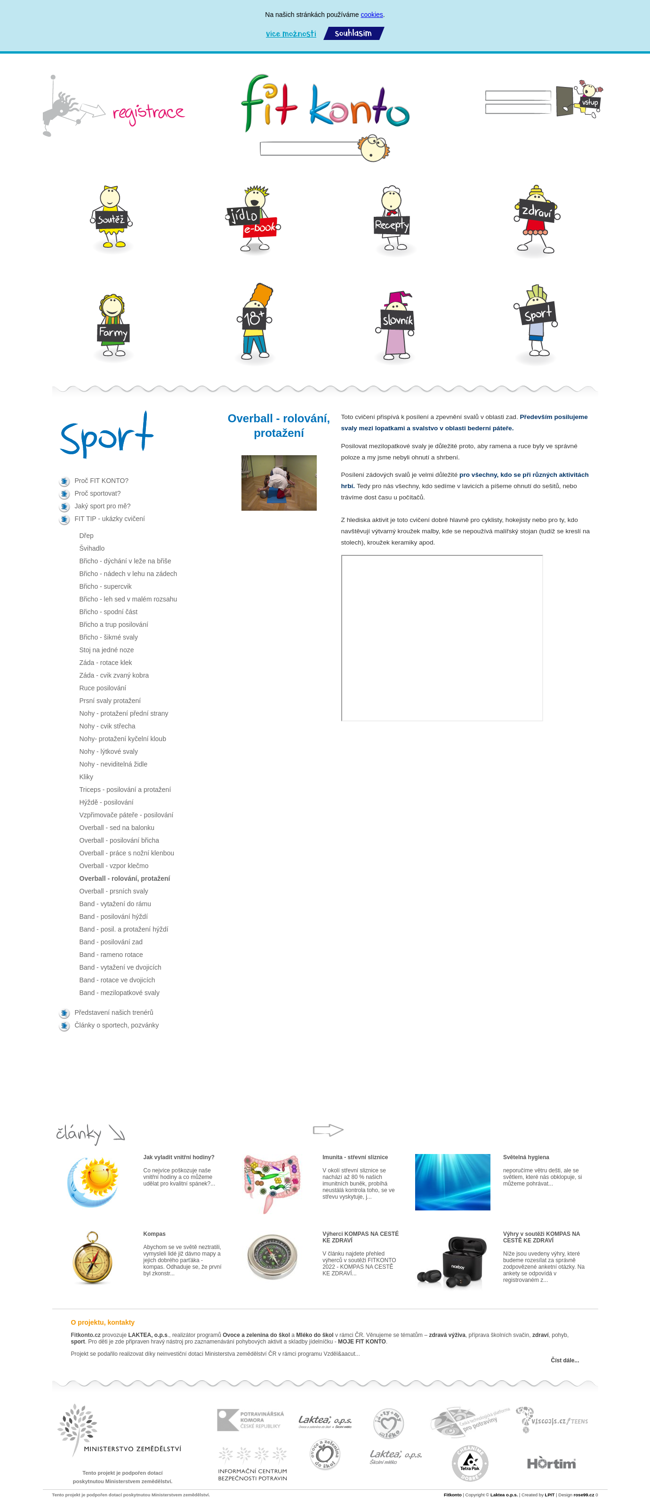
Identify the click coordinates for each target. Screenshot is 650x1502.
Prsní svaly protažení (110, 700)
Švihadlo (92, 548)
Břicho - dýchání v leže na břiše (125, 561)
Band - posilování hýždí (114, 916)
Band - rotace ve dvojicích (117, 980)
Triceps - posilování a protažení (125, 789)
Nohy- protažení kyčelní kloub (123, 739)
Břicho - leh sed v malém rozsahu (128, 599)
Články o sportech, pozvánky (117, 1025)
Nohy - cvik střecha (108, 726)
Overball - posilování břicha (120, 840)
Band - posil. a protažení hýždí (124, 929)
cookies (372, 14)
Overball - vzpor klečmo (114, 866)
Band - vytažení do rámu (116, 904)
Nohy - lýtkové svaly (109, 751)
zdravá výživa (447, 1335)
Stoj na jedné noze (107, 650)
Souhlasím (354, 33)
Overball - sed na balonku (117, 827)
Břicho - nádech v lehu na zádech (128, 573)
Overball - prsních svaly (114, 891)
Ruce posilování (103, 688)
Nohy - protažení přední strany (124, 713)
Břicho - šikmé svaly (109, 637)
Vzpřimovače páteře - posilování (127, 815)
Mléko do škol (314, 1335)
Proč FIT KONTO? (102, 480)
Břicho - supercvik (106, 586)
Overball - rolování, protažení (125, 878)
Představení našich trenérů (114, 1012)
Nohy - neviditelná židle (114, 764)
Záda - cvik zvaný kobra (114, 675)
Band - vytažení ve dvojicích (120, 967)
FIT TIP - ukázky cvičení (110, 518)
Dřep (87, 535)
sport (78, 1341)
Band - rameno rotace (111, 954)
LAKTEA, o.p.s (148, 1335)
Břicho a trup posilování (114, 624)
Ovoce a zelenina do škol (256, 1335)
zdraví (540, 1335)
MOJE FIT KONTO (362, 1341)
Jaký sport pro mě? (103, 506)
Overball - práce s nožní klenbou (127, 853)
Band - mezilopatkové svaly (120, 992)
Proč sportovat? (98, 493)
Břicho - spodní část (109, 612)
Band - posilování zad (111, 942)
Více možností (291, 33)
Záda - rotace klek (106, 662)
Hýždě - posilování (107, 802)
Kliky (87, 777)
